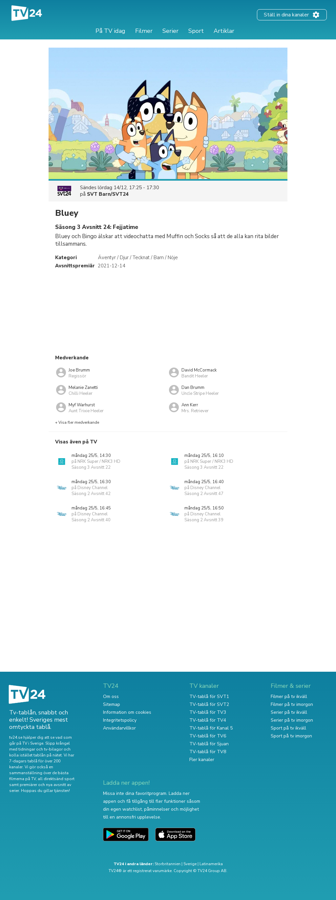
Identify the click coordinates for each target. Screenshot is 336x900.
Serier (170, 31)
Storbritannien (167, 863)
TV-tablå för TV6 (207, 736)
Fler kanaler (201, 759)
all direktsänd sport (56, 778)
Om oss (111, 696)
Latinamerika (211, 863)
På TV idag (110, 31)
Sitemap (111, 704)
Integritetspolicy (119, 720)
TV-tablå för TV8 (207, 752)
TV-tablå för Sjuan (209, 744)
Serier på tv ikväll (289, 712)
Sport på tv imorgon (291, 736)
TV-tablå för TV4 (207, 720)
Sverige (190, 863)
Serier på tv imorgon (292, 720)
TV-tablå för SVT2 (209, 704)
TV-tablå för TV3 (207, 712)
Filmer (144, 31)
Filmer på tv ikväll (289, 696)
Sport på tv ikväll (288, 728)
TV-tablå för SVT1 (209, 696)
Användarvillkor (119, 728)
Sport (196, 31)
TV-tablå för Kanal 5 (211, 728)
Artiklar (224, 31)
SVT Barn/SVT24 (108, 194)
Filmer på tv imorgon (292, 704)
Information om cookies (127, 712)
